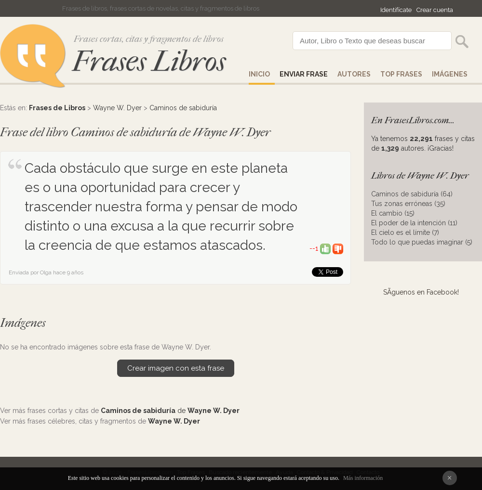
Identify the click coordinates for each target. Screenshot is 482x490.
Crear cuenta (434, 9)
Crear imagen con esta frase (175, 368)
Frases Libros (149, 61)
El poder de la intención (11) (414, 223)
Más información (363, 478)
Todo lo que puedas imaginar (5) (421, 242)
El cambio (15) (393, 213)
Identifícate (396, 9)
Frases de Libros (57, 108)
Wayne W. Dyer (117, 108)
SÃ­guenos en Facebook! (421, 292)
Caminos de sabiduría (183, 108)
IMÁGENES (450, 74)
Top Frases (401, 74)
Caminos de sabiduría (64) (412, 194)
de (170, 410)
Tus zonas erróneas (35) (408, 203)
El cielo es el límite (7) (405, 232)
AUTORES (354, 74)
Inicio (259, 74)
